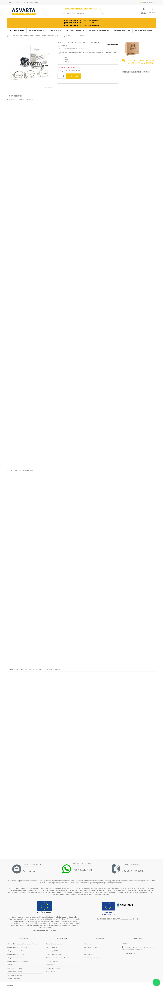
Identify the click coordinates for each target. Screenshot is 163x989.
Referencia (61, 49)
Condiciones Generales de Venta (58, 958)
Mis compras (88, 944)
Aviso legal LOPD (52, 951)
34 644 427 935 (131, 953)
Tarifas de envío (15, 96)
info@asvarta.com (17, 2)
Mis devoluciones (90, 947)
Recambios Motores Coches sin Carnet (22, 944)
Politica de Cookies (53, 968)
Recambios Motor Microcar (18, 947)
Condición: (79, 49)
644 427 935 (32, 2)
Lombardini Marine (15, 972)
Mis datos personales (92, 958)
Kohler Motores (14, 979)
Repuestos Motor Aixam (17, 958)
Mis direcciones (89, 954)
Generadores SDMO (15, 968)
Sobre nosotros (52, 961)
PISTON (147, 72)
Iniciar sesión (143, 12)
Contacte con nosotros (54, 944)
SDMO (10, 965)
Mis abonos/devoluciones (93, 951)
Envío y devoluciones (54, 954)
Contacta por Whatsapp (82, 863)
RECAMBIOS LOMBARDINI (132, 72)
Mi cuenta (100, 939)
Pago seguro (50, 965)
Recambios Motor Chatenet (18, 961)
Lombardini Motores (15, 975)
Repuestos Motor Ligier (16, 951)
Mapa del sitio (51, 972)
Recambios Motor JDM (16, 954)
